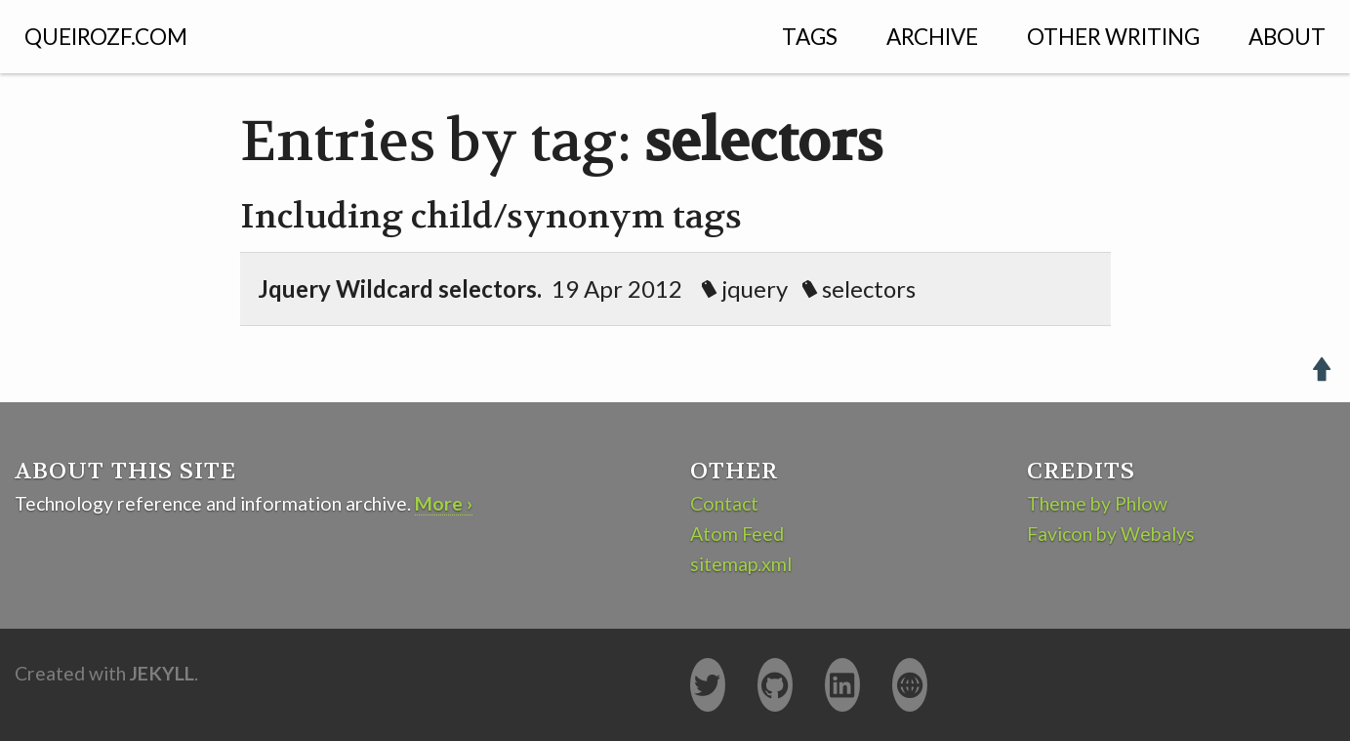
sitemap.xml (741, 564)
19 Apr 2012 (601, 288)
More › (443, 503)
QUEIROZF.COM (105, 36)
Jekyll (162, 673)
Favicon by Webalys (1111, 533)
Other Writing (1113, 36)
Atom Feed (737, 533)
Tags (810, 36)
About (1287, 36)
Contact (724, 503)
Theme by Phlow (1097, 503)
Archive (932, 36)
